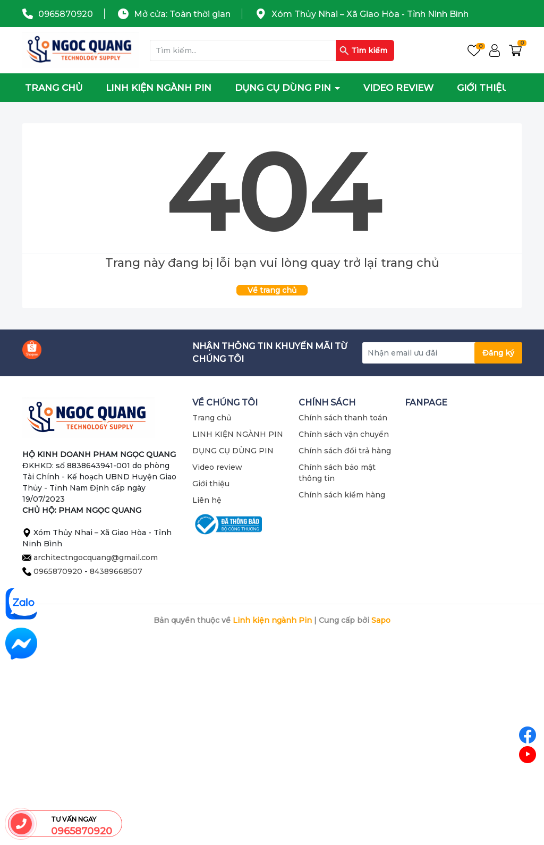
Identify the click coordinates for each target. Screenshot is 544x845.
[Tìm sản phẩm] (272, 50)
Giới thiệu (483, 87)
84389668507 (116, 571)
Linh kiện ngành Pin (272, 620)
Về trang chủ (272, 290)
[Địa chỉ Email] (442, 353)
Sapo (380, 620)
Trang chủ (53, 87)
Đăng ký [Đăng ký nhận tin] (498, 353)
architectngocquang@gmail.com (95, 557)
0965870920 (65, 14)
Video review (398, 87)
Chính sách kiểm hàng (342, 495)
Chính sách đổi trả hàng (345, 450)
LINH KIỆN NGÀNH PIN (158, 87)
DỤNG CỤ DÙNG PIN (284, 87)
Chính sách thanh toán (343, 417)
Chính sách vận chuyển (344, 434)
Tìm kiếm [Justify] (363, 50)
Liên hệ (207, 500)
